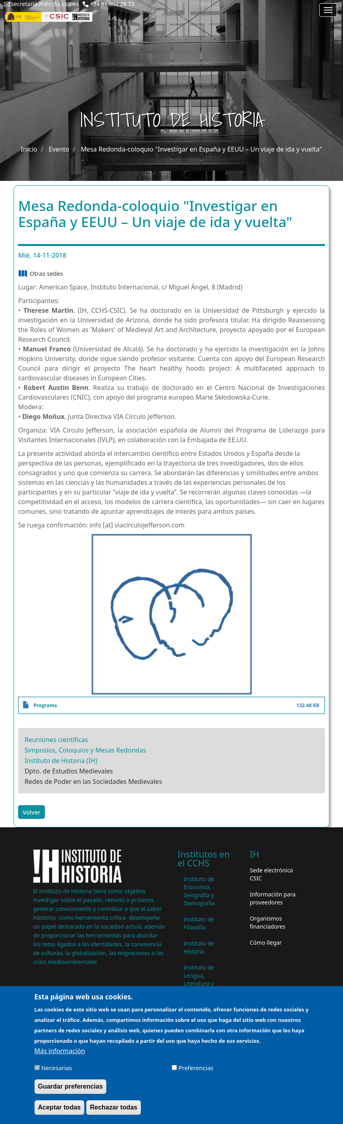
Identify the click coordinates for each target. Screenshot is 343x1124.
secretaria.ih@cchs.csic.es (45, 4)
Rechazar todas (113, 1111)
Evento (59, 149)
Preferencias (196, 1071)
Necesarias (56, 1071)
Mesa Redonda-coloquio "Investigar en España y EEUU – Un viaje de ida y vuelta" (201, 149)
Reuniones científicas (56, 739)
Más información (60, 1054)
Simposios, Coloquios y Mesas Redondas (85, 750)
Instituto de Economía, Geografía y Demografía (199, 891)
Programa (45, 705)
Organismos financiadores (268, 922)
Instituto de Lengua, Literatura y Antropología (201, 979)
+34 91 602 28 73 (112, 4)
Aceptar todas (59, 1111)
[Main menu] (328, 10)
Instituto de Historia (199, 947)
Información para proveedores (273, 898)
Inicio (29, 149)
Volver (31, 812)
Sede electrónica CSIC (271, 874)
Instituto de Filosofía (199, 923)
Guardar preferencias (70, 1090)
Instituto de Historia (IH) (60, 760)
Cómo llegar (266, 942)
